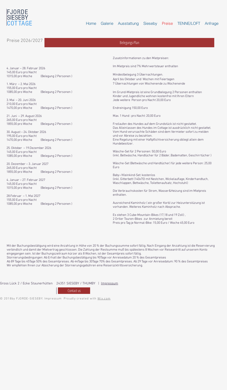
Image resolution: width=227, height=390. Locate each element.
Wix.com (104, 299)
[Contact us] (74, 290)
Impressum (109, 283)
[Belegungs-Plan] (129, 42)
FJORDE (17, 12)
